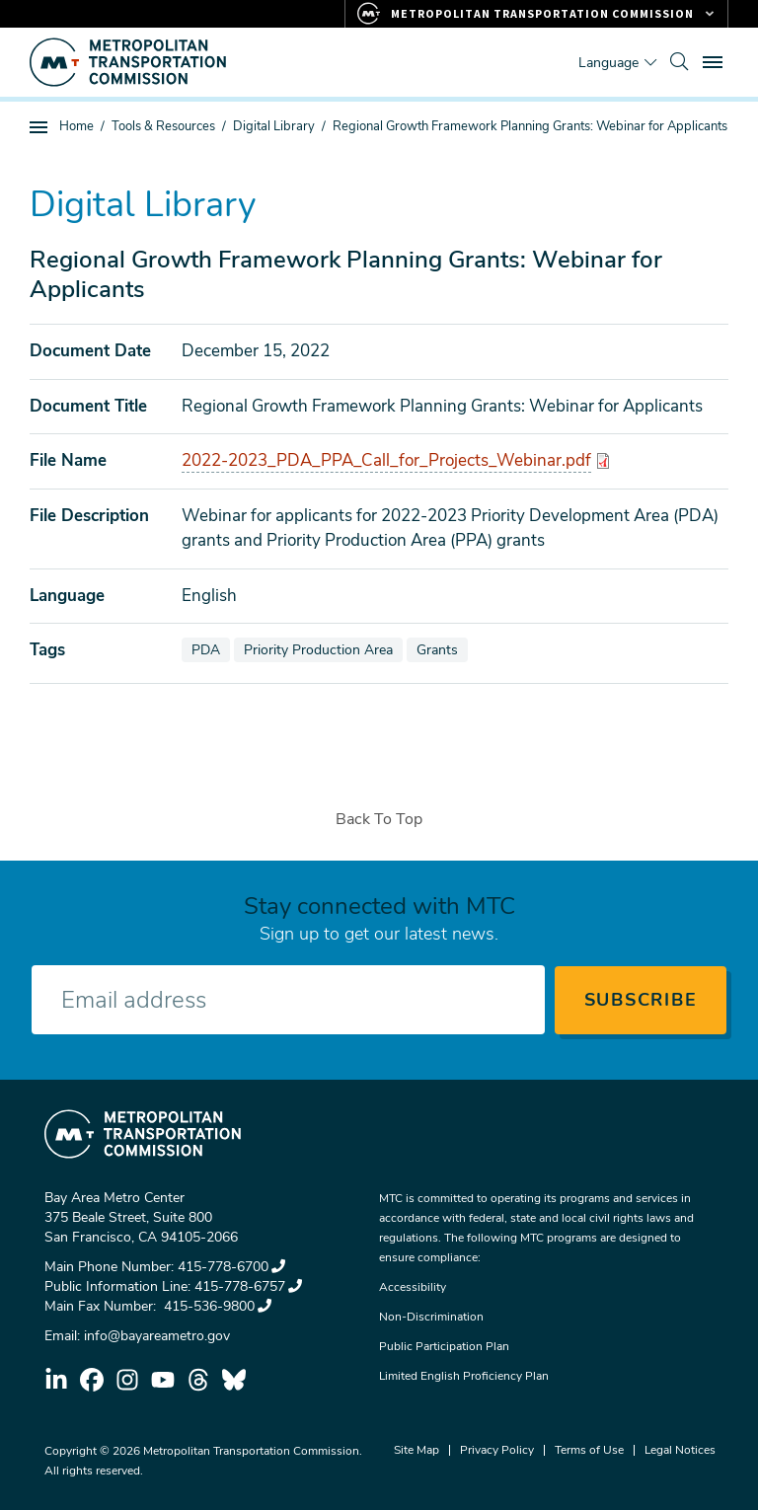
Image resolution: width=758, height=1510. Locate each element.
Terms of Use (589, 1450)
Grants (442, 649)
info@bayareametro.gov (157, 1335)
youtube (163, 1380)
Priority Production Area (323, 649)
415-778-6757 (248, 1286)
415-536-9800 (215, 1306)
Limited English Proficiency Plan (464, 1376)
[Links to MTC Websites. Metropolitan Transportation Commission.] (536, 14)
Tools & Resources (163, 126)
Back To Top (379, 819)
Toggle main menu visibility (715, 59)
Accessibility (412, 1287)
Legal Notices (680, 1450)
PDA (210, 649)
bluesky (234, 1380)
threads (198, 1380)
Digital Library (274, 126)
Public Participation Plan (444, 1346)
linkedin (56, 1380)
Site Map (416, 1450)
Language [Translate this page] (608, 62)
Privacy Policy (497, 1450)
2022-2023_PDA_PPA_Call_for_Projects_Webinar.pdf (386, 460)
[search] (679, 62)
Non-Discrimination (431, 1316)
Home (76, 126)
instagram (127, 1380)
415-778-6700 (231, 1266)
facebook (92, 1380)
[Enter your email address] (288, 999)
